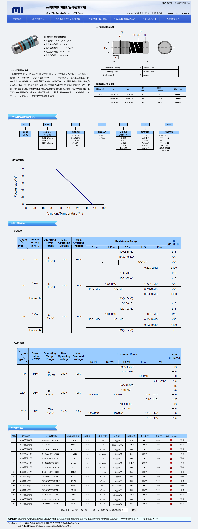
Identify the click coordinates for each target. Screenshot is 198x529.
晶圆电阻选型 (38, 19)
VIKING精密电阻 (144, 519)
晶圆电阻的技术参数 (98, 19)
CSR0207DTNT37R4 (51, 490)
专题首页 (17, 19)
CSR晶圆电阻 (26, 440)
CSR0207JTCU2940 (50, 440)
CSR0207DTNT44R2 (51, 504)
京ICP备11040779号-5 (61, 526)
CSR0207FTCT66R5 (50, 458)
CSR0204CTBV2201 (50, 463)
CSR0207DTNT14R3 (51, 476)
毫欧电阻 (96, 519)
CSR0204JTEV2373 (50, 445)
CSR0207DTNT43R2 (51, 449)
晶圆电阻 (22, 519)
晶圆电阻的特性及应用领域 (68, 19)
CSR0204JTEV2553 (50, 485)
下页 (72, 510)
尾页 (77, 510)
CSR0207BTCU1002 (50, 495)
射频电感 (39, 519)
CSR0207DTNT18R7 (51, 481)
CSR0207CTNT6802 (50, 472)
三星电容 (114, 519)
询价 (182, 440)
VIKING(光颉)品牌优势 (124, 19)
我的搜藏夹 (167, 3)
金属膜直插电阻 (63, 519)
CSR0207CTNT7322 (50, 454)
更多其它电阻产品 (182, 3)
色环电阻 (105, 519)
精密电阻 (75, 519)
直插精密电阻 (86, 519)
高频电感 (31, 519)
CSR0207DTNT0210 (50, 467)
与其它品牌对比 (149, 19)
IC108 (155, 519)
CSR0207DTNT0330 (50, 499)
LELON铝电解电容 (127, 519)
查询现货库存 (173, 19)
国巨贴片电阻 (50, 519)
